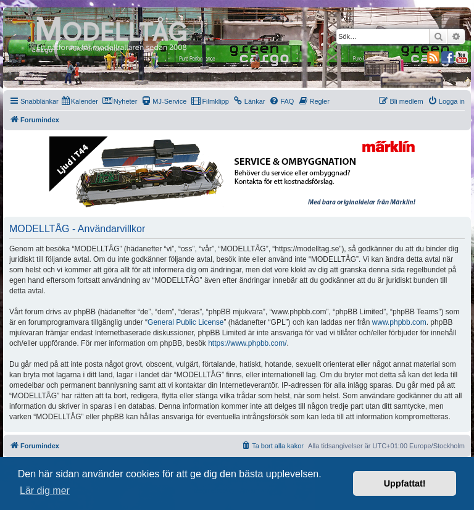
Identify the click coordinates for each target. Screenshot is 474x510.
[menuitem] (80, 101)
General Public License (185, 322)
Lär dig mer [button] (45, 490)
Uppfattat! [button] (405, 483)
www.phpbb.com (399, 322)
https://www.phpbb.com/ (247, 343)
